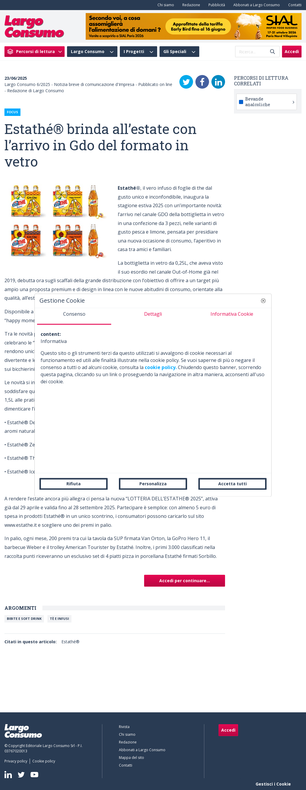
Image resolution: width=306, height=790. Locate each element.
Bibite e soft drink (24, 618)
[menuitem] (164, 5)
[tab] (74, 316)
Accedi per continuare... (184, 580)
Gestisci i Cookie (273, 784)
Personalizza (153, 483)
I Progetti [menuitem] (134, 51)
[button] (263, 300)
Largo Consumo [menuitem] (87, 51)
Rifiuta (73, 483)
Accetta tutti (232, 483)
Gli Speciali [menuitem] (174, 51)
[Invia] (272, 52)
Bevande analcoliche (269, 101)
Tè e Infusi (59, 618)
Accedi (292, 51)
